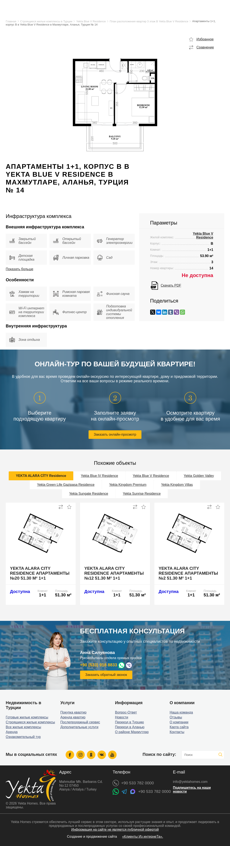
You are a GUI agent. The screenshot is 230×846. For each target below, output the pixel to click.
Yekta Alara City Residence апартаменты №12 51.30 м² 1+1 (114, 573)
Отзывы (176, 717)
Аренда (12, 732)
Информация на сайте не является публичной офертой (115, 829)
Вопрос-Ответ (126, 712)
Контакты (177, 732)
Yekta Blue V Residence (91, 21)
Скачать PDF (171, 285)
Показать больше (19, 269)
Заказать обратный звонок (106, 675)
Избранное (205, 39)
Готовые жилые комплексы (27, 717)
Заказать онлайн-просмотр (115, 434)
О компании (179, 722)
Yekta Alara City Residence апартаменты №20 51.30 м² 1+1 (39, 573)
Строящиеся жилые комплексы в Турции (46, 21)
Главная (11, 21)
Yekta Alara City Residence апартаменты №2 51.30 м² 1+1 (188, 573)
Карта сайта (179, 727)
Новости (121, 717)
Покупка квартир (73, 712)
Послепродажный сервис (80, 722)
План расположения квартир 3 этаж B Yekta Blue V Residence (149, 21)
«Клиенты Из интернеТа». (142, 836)
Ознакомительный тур (23, 737)
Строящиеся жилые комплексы (30, 722)
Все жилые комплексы (23, 727)
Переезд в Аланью (129, 727)
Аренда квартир (72, 717)
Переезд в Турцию (129, 722)
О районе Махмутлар (131, 732)
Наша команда (181, 712)
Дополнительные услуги (79, 727)
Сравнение (205, 47)
